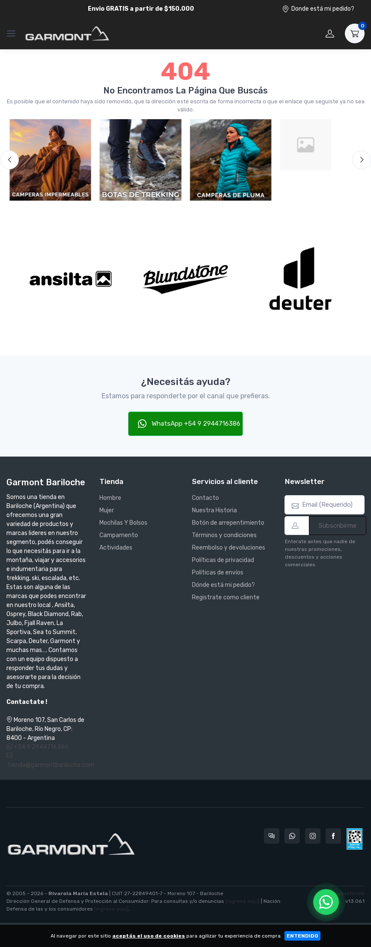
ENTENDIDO (302, 936)
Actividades (115, 547)
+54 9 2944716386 (37, 747)
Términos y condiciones (224, 535)
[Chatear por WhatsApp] (326, 902)
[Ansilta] (70, 279)
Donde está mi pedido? (318, 8)
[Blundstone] (185, 279)
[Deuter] (300, 279)
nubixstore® (349, 893)
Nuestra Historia (214, 510)
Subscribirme (337, 525)
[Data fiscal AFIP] (354, 839)
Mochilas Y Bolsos (123, 522)
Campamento (118, 535)
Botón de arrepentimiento (228, 522)
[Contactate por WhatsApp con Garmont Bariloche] (292, 836)
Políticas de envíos (217, 572)
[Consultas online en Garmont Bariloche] (271, 836)
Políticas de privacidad (223, 560)
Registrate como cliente (226, 597)
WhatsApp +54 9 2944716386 (189, 423)
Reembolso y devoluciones (228, 547)
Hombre (110, 498)
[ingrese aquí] (242, 901)
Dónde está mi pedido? (223, 585)
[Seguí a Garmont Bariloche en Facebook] (333, 836)
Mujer (106, 510)
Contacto (205, 498)
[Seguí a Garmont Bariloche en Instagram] (312, 836)
